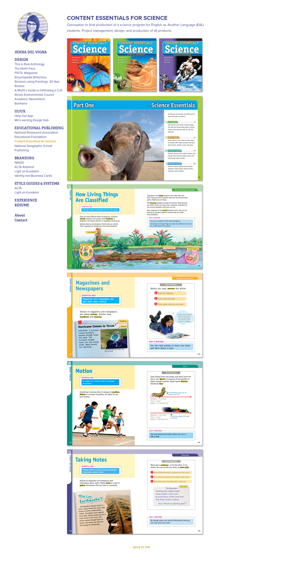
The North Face (25, 68)
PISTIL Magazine (26, 73)
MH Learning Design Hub (32, 120)
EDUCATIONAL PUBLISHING (39, 128)
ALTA (18, 188)
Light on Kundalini (27, 171)
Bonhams (21, 103)
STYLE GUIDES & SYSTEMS (37, 183)
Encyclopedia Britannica (31, 77)
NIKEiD (19, 162)
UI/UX (20, 111)
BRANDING (24, 158)
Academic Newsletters (30, 99)
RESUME (22, 205)
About (20, 215)
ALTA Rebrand (24, 167)
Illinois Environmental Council (34, 94)
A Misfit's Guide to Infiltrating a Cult (38, 90)
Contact (21, 220)
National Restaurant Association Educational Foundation (36, 134)
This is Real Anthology (29, 64)
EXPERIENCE (26, 200)
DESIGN (21, 59)
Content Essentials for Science (35, 141)
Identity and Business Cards (33, 175)
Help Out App (24, 115)
